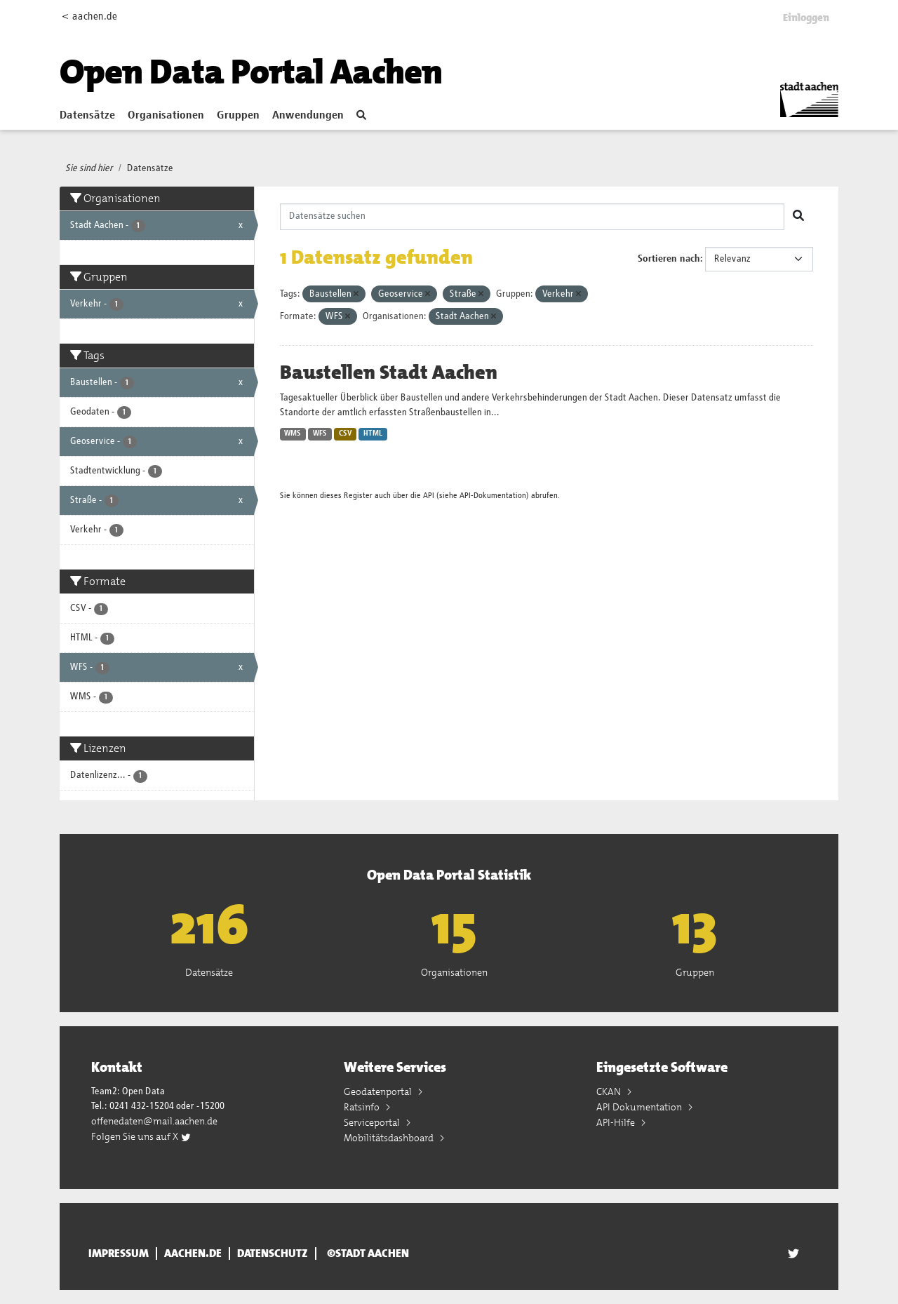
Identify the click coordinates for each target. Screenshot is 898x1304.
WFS (320, 433)
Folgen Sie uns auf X (141, 1136)
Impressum (118, 1253)
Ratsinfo (363, 1107)
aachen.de (193, 1253)
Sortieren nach (669, 259)
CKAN (609, 1091)
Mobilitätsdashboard (390, 1137)
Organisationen (166, 115)
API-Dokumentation (493, 495)
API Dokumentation (640, 1107)
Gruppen (238, 115)
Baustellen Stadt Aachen (388, 372)
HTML (372, 433)
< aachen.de (89, 16)
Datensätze (87, 115)
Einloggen (806, 18)
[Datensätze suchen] (532, 216)
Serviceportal (373, 1122)
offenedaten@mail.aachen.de (154, 1121)
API (428, 495)
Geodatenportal (379, 1091)
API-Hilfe (616, 1122)
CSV (345, 433)
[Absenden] (798, 216)
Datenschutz (272, 1253)
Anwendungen (308, 115)
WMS (292, 433)
